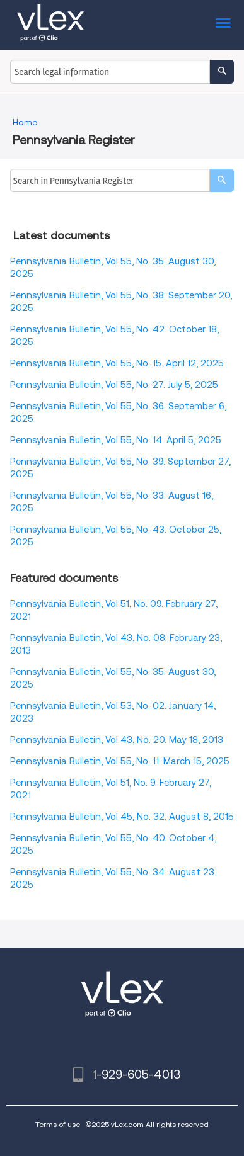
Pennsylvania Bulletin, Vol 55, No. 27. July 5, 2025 (114, 385)
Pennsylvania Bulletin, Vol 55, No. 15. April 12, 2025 (117, 363)
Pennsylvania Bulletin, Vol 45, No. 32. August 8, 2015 (122, 817)
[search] (221, 180)
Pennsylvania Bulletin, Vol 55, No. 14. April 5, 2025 (115, 440)
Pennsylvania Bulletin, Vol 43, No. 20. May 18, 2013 (116, 740)
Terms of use (57, 1124)
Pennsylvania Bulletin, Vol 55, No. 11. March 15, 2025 (119, 761)
